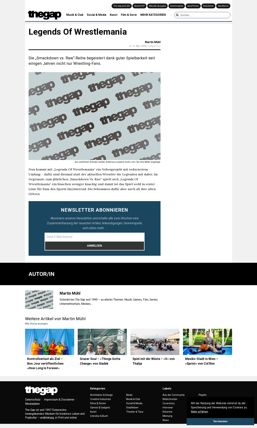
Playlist (202, 395)
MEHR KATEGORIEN (153, 14)
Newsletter (208, 6)
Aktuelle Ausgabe (157, 6)
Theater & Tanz (134, 411)
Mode (129, 395)
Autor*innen (193, 6)
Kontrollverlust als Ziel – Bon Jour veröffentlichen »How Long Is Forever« (45, 363)
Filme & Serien (98, 403)
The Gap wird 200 (121, 6)
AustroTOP (139, 6)
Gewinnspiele (176, 6)
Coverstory (169, 403)
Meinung (167, 416)
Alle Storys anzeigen (36, 323)
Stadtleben (132, 407)
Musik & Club (74, 14)
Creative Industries (100, 399)
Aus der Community (174, 395)
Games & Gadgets (100, 407)
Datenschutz (33, 399)
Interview (168, 407)
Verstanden (220, 421)
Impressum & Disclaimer (59, 399)
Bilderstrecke (170, 399)
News (166, 420)
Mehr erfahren (199, 411)
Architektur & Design (101, 395)
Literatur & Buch (99, 416)
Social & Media (96, 14)
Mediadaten (32, 403)
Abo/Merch (223, 6)
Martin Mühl (153, 42)
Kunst (113, 14)
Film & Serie (129, 14)
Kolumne (167, 411)
